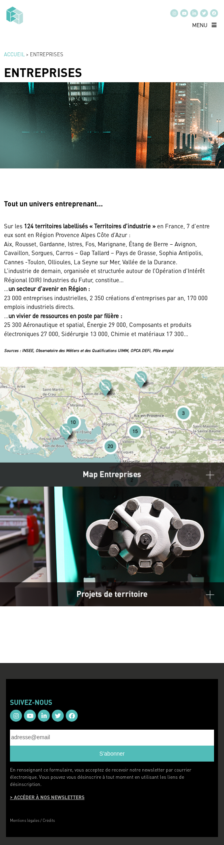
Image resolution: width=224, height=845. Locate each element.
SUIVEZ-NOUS (31, 702)
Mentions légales (24, 820)
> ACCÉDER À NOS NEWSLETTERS (47, 797)
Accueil (14, 54)
